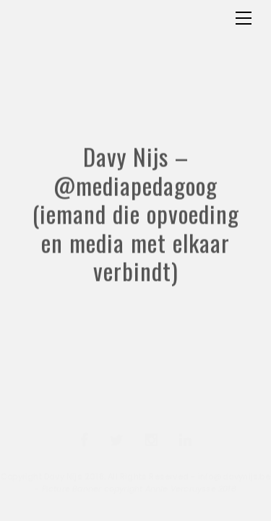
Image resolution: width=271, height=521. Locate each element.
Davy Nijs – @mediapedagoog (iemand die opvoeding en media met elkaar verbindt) (136, 237)
